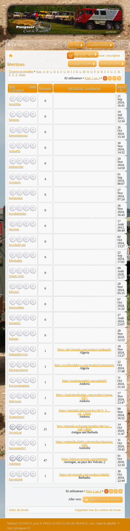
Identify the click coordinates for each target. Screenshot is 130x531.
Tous (39, 71)
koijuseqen (16, 198)
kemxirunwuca (18, 135)
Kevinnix (15, 182)
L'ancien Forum (98, 45)
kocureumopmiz (19, 385)
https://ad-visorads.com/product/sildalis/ (84, 474)
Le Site (74, 45)
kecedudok (16, 479)
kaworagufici (17, 448)
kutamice (15, 323)
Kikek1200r (16, 276)
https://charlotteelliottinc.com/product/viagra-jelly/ (84, 396)
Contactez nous (110, 63)
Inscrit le (122, 88)
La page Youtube (80, 63)
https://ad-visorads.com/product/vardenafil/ (84, 349)
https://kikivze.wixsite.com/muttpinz (84, 459)
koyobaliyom (17, 245)
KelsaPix (14, 151)
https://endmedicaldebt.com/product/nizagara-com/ (84, 443)
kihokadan (15, 260)
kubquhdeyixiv (18, 354)
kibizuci (14, 292)
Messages (45, 88)
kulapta (13, 339)
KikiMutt (15, 464)
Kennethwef (16, 417)
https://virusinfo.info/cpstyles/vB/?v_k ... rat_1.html (84, 412)
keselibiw (15, 104)
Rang (33, 87)
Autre (22, 74)
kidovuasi (15, 401)
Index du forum (19, 510)
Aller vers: (75, 499)
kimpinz (14, 120)
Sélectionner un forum (104, 499)
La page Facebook (81, 54)
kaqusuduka (16, 307)
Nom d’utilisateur (16, 88)
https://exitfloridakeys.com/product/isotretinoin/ (84, 365)
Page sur (92, 78)
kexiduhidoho (17, 213)
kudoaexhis (16, 167)
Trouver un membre (21, 71)
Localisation (93, 88)
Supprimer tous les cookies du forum (98, 510)
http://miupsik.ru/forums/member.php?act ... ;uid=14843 (84, 427)
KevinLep (15, 432)
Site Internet (76, 88)
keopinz (14, 229)
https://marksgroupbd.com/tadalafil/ (84, 380)
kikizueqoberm (18, 370)
